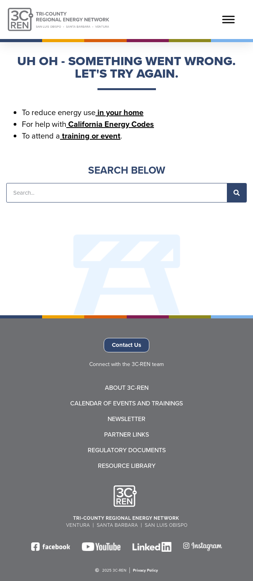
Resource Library (127, 466)
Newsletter (126, 419)
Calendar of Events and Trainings (126, 403)
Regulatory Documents (127, 450)
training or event (90, 136)
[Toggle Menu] (228, 19)
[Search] (236, 192)
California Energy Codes (110, 124)
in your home (119, 112)
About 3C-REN (127, 388)
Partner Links (126, 435)
